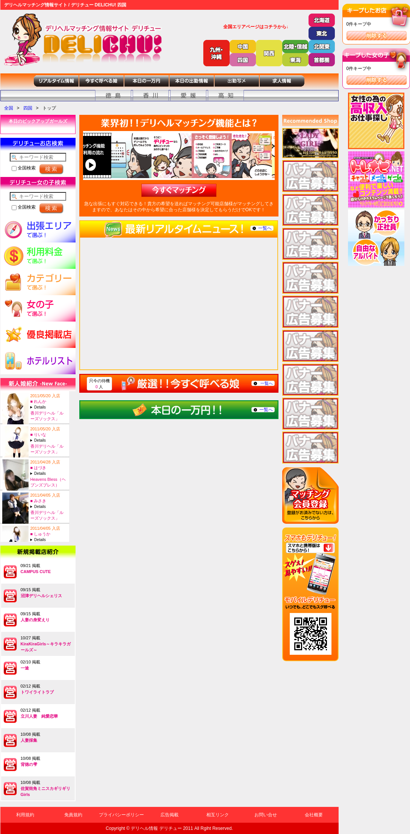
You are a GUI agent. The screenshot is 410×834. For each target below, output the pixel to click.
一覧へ (265, 228)
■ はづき (38, 467)
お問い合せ (265, 814)
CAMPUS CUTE (36, 571)
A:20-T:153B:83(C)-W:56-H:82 (48, 506)
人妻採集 (29, 740)
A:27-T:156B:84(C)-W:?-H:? (48, 473)
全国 (8, 108)
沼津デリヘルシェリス (41, 595)
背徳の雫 (29, 764)
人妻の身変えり (35, 619)
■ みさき (38, 501)
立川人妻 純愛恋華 (39, 716)
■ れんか (38, 401)
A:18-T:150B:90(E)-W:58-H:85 (48, 407)
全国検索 (24, 168)
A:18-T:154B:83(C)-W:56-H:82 (48, 440)
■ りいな (38, 434)
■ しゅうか (40, 534)
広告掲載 (169, 814)
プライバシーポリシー (121, 814)
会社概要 (314, 814)
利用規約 (25, 814)
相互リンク (217, 814)
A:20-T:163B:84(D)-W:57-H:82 (48, 540)
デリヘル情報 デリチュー (156, 828)
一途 (25, 668)
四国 (27, 108)
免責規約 (73, 814)
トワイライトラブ (37, 692)
